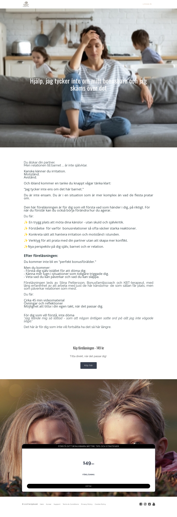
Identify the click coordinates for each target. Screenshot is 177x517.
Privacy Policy (87, 508)
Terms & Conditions (71, 508)
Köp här (88, 365)
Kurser (48, 508)
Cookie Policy (100, 508)
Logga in (147, 4)
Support (57, 508)
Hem (42, 508)
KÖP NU (88, 488)
